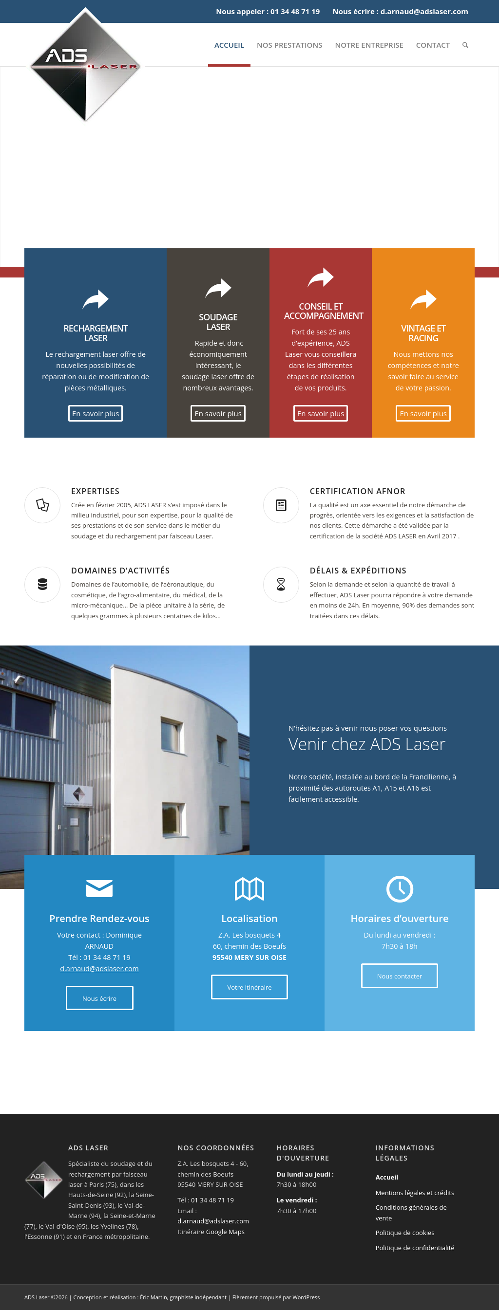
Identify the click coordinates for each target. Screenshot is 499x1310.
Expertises (95, 491)
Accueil (387, 1177)
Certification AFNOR (358, 491)
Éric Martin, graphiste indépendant (183, 1297)
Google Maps (225, 1231)
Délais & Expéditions (358, 570)
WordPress (306, 1297)
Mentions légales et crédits (415, 1192)
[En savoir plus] (95, 413)
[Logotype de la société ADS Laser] (85, 67)
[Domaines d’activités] (42, 585)
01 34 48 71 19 (212, 1200)
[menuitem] (229, 44)
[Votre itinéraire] (249, 987)
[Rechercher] (465, 44)
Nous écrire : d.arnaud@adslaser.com (400, 11)
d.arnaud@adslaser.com (99, 968)
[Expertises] (42, 505)
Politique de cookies (405, 1232)
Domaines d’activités (120, 570)
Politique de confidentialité (415, 1247)
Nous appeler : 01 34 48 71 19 (268, 11)
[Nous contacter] (400, 975)
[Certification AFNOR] (281, 505)
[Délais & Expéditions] (281, 585)
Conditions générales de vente (411, 1212)
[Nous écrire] (100, 998)
